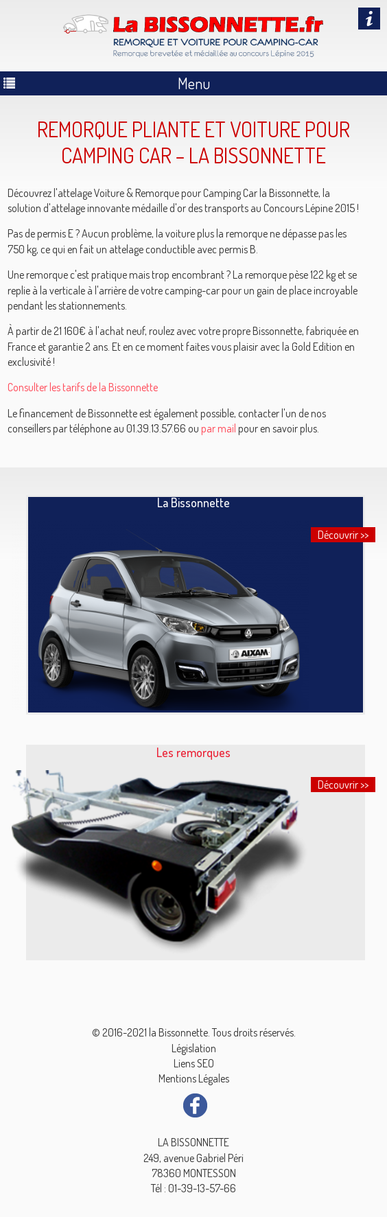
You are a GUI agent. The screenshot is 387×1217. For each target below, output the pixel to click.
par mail (218, 428)
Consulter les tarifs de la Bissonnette (83, 387)
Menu (194, 83)
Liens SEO (194, 1063)
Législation (194, 1048)
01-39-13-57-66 (202, 1188)
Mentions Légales (194, 1078)
